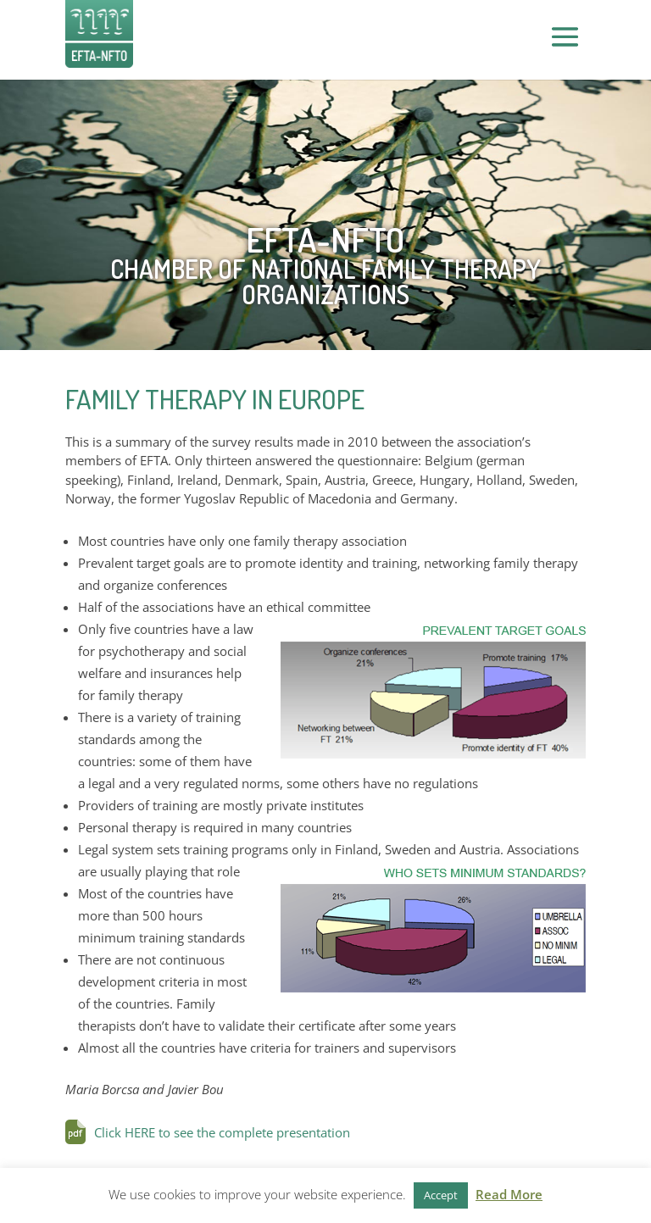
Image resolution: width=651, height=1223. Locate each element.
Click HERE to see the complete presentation (222, 1132)
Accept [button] (441, 1195)
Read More (509, 1194)
